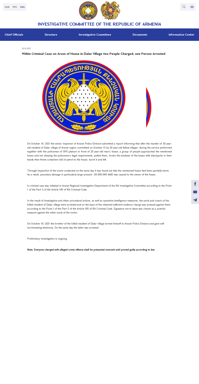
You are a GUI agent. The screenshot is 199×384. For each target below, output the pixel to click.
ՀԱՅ (7, 6)
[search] (184, 7)
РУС (15, 6)
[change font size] (192, 7)
